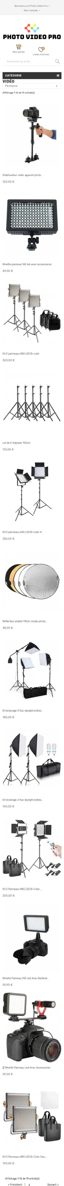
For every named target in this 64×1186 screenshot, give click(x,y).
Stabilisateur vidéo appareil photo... (23, 175)
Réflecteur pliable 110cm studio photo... (25, 621)
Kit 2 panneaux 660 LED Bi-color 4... (23, 532)
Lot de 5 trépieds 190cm (16, 443)
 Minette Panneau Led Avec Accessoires (27, 1067)
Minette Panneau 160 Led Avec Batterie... (26, 978)
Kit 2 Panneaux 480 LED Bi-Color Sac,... (25, 1156)
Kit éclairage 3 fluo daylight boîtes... (23, 710)
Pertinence (32, 86)
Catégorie (13, 75)
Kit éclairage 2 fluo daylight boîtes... (23, 799)
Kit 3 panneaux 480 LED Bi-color (21, 353)
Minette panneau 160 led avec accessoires (27, 264)
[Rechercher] (32, 61)
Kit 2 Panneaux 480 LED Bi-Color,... (22, 889)
